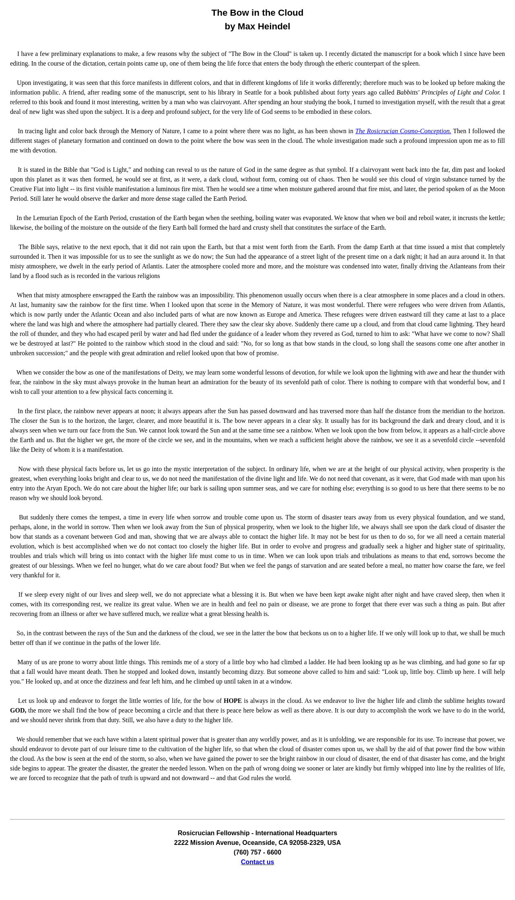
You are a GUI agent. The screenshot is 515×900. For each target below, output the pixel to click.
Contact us (257, 862)
